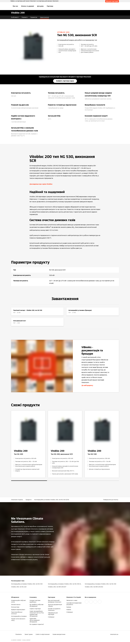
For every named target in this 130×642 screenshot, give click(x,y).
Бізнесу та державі (27, 6)
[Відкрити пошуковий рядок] (118, 6)
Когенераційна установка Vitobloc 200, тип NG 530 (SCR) (51, 499)
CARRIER (28, 640)
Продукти (28, 499)
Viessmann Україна (17, 499)
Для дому (40, 6)
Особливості (15, 17)
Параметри (33, 17)
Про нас (15, 6)
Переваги (24, 17)
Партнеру (50, 6)
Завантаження (44, 17)
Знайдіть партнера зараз (65, 81)
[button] (111, 499)
